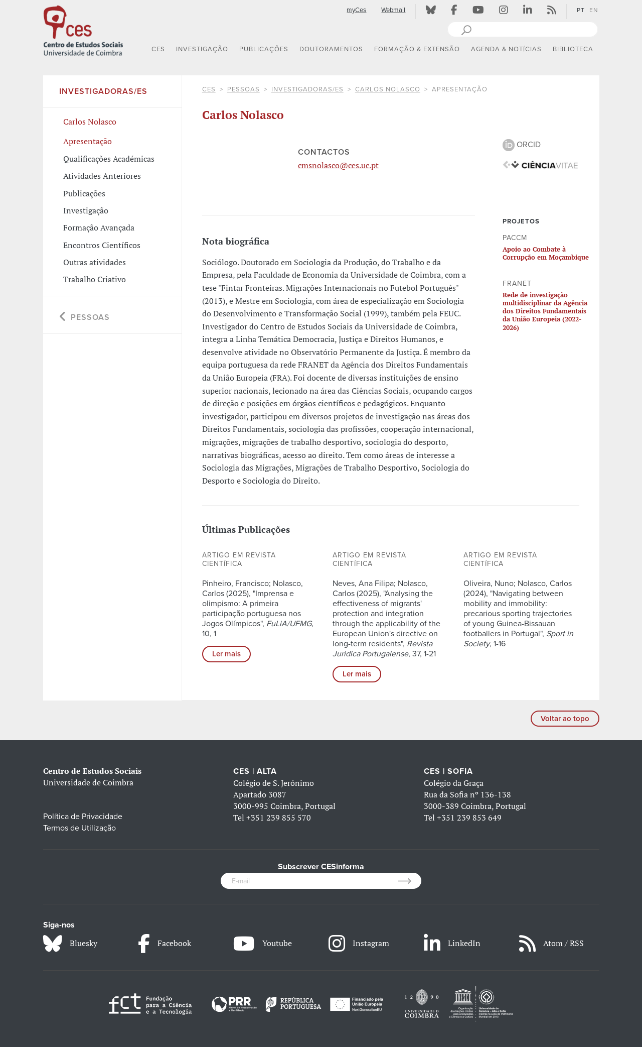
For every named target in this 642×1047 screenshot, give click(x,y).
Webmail (393, 10)
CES (209, 89)
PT (581, 10)
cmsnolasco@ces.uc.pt (338, 165)
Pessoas (243, 89)
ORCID (522, 145)
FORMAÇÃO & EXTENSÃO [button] (417, 49)
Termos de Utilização (79, 828)
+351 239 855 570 (278, 817)
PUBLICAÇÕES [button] (263, 49)
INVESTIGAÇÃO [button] (202, 49)
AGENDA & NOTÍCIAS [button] (506, 49)
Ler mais (226, 653)
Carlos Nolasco (387, 89)
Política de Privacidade (82, 816)
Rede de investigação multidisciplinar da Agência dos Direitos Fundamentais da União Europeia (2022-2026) (545, 311)
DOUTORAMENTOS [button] (331, 49)
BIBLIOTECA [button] (573, 49)
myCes (356, 10)
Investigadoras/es (307, 89)
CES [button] (158, 49)
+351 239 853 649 (469, 817)
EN (593, 10)
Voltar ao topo (565, 718)
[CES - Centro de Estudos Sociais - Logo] (83, 30)
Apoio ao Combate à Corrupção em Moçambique (546, 253)
